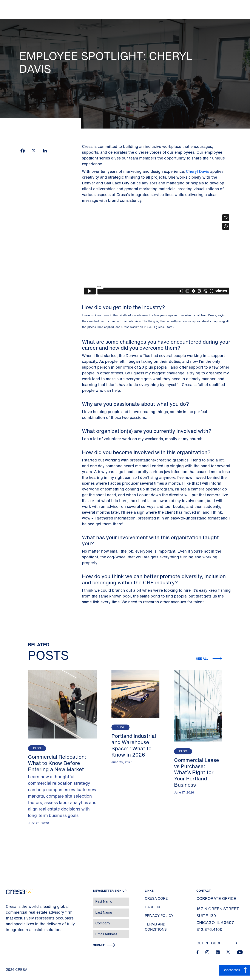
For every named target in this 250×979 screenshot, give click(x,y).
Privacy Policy (159, 915)
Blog (37, 748)
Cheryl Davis (197, 171)
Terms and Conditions (156, 927)
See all (202, 658)
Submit (99, 945)
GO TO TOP (232, 970)
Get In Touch (217, 943)
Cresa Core (156, 898)
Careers (153, 907)
